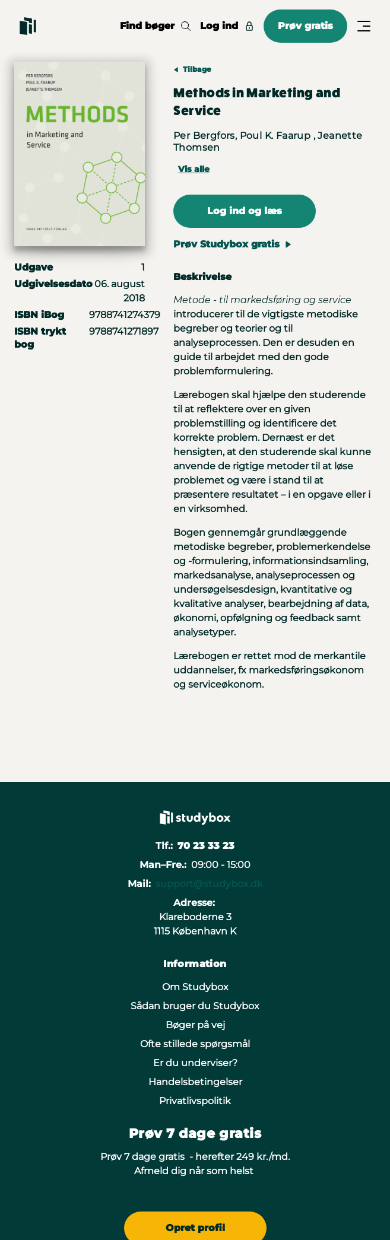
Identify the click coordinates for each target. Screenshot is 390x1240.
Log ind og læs (244, 211)
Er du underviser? (195, 1063)
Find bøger (155, 25)
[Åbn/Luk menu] (364, 26)
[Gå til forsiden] (28, 26)
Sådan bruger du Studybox (195, 1006)
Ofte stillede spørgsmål (195, 1044)
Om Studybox (195, 987)
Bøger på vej (195, 1025)
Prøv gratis (305, 25)
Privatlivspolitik (195, 1101)
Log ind (227, 25)
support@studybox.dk (209, 883)
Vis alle (194, 169)
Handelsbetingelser (195, 1082)
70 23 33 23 (205, 845)
